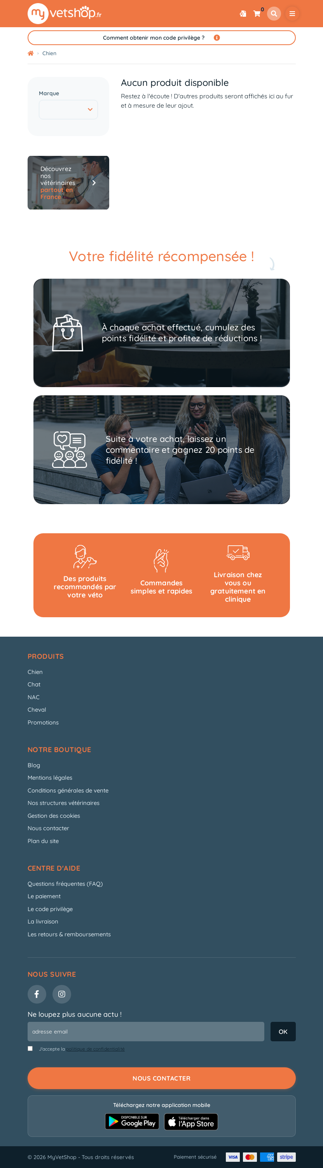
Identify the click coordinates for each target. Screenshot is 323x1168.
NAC (34, 697)
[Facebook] (37, 994)
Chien (35, 672)
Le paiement (44, 896)
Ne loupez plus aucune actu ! (75, 1014)
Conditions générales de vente (68, 790)
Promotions (43, 722)
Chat (34, 684)
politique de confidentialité (95, 1049)
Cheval (37, 709)
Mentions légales (50, 777)
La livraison (43, 921)
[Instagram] (61, 994)
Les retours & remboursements (69, 934)
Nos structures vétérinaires (64, 803)
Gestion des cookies (54, 815)
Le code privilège (50, 909)
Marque (49, 93)
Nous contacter (48, 828)
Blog (34, 765)
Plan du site (43, 841)
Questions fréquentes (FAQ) (65, 883)
